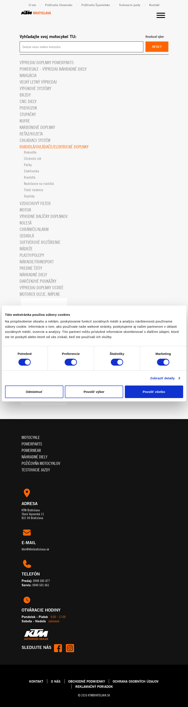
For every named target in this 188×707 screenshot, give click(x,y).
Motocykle (31, 437)
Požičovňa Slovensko (58, 5)
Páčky (28, 165)
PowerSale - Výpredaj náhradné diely (53, 69)
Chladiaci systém (35, 140)
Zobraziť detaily (162, 378)
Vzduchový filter (35, 203)
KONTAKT (36, 681)
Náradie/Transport (37, 261)
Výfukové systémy (35, 88)
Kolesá (26, 223)
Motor (25, 210)
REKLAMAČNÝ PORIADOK (94, 686)
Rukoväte (30, 152)
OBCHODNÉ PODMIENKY (86, 681)
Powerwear (31, 450)
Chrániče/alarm (34, 229)
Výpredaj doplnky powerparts (47, 62)
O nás (32, 5)
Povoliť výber (94, 392)
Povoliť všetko (154, 392)
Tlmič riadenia (33, 190)
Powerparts (32, 443)
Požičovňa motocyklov (41, 463)
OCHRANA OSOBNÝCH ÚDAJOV (135, 681)
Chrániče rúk (32, 158)
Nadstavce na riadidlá (39, 183)
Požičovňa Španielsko (95, 5)
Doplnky (29, 196)
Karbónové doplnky (37, 127)
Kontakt (154, 5)
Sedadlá (27, 235)
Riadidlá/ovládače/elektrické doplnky (54, 146)
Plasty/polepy (32, 255)
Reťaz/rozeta (31, 134)
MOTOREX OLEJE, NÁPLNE (40, 294)
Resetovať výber (154, 36)
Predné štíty (31, 268)
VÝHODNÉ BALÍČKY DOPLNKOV (44, 216)
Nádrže (26, 248)
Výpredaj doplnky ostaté (41, 287)
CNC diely (28, 101)
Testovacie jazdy (129, 5)
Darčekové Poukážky (38, 281)
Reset (157, 46)
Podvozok (28, 108)
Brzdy (25, 95)
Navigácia (28, 75)
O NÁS (55, 681)
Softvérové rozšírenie (40, 242)
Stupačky (28, 114)
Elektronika (31, 171)
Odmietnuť (34, 392)
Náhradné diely (33, 274)
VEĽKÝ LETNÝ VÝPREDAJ (38, 82)
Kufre (25, 121)
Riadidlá (29, 177)
